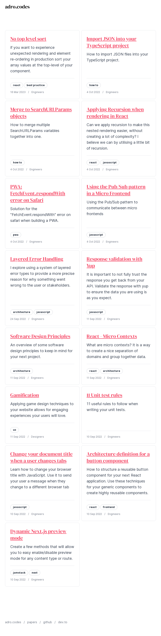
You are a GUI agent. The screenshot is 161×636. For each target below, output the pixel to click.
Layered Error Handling (36, 258)
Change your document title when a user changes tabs (41, 457)
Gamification (24, 395)
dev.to (62, 622)
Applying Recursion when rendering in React (115, 112)
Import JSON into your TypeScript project (111, 42)
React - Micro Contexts (112, 336)
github (47, 622)
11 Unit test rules (104, 395)
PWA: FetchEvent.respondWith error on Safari (37, 193)
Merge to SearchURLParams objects (41, 112)
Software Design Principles (40, 336)
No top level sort (28, 38)
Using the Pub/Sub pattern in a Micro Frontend (116, 190)
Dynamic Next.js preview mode (38, 534)
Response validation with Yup (114, 262)
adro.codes (17, 6)
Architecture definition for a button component (118, 457)
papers (32, 622)
